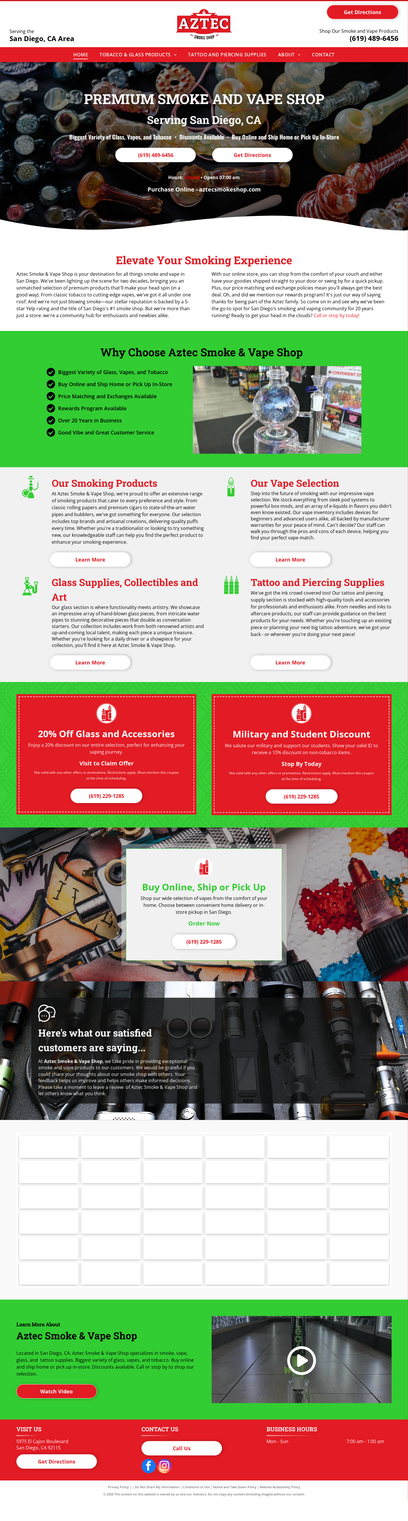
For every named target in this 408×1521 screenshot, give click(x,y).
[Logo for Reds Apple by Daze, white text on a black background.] (297, 1235)
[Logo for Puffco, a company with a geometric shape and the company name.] (111, 1148)
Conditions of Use (196, 1507)
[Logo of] (173, 1148)
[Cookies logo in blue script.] (111, 1177)
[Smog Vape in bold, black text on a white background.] (173, 1263)
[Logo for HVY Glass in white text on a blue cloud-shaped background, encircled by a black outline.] (48, 1235)
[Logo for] (359, 1263)
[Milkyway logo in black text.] (235, 1148)
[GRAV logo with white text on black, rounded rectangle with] (359, 1206)
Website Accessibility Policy (280, 1507)
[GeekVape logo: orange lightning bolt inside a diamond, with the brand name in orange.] (235, 1206)
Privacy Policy (118, 1507)
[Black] (48, 1206)
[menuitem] (81, 54)
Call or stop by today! (336, 315)
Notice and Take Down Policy (234, 1507)
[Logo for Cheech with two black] (48, 1177)
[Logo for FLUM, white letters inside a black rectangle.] (359, 1177)
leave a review (108, 1087)
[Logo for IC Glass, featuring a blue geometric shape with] (111, 1235)
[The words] (111, 1206)
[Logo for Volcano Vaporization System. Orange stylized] (235, 1292)
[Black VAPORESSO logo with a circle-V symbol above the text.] (173, 1292)
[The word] (111, 1292)
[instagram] (164, 1487)
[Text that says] (235, 1177)
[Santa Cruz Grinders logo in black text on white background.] (111, 1263)
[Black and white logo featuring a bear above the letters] (48, 1292)
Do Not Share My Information (157, 1507)
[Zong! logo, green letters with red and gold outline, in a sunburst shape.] (297, 1292)
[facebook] (148, 1487)
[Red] (173, 1177)
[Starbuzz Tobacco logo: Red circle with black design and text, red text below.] (297, 1263)
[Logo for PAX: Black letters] (48, 1148)
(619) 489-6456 (374, 38)
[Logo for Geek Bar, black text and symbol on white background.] (173, 1206)
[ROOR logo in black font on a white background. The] (48, 1263)
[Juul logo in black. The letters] (297, 1148)
